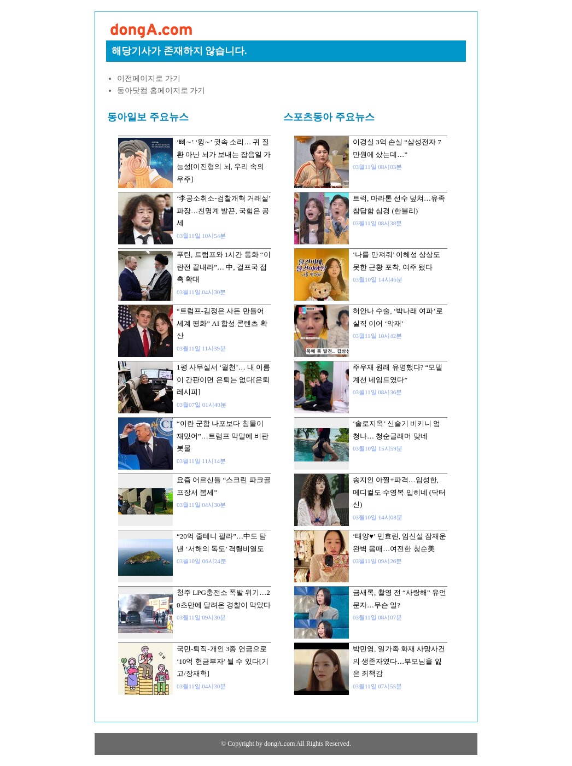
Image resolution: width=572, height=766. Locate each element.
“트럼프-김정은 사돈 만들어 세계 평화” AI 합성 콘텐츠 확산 (222, 323)
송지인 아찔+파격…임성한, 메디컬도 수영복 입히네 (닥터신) (399, 492)
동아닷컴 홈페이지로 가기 (161, 90)
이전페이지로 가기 (148, 78)
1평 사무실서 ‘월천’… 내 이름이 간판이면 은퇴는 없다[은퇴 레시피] (223, 379)
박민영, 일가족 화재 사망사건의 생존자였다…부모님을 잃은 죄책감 (399, 661)
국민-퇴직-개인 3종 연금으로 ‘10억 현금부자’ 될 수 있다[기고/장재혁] (223, 661)
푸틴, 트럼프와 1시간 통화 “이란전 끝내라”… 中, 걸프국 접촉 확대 (224, 266)
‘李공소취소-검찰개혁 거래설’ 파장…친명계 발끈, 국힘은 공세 (223, 210)
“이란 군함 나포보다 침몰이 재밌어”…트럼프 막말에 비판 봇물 (223, 435)
